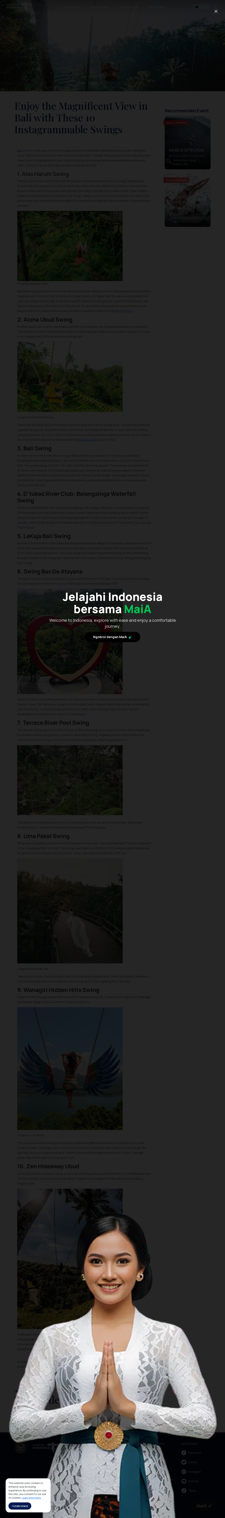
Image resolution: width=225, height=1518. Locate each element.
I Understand (20, 1506)
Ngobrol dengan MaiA (112, 768)
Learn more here (31, 1497)
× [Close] (216, 11)
